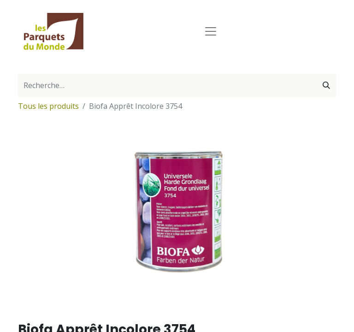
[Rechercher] (326, 85)
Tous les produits (48, 106)
